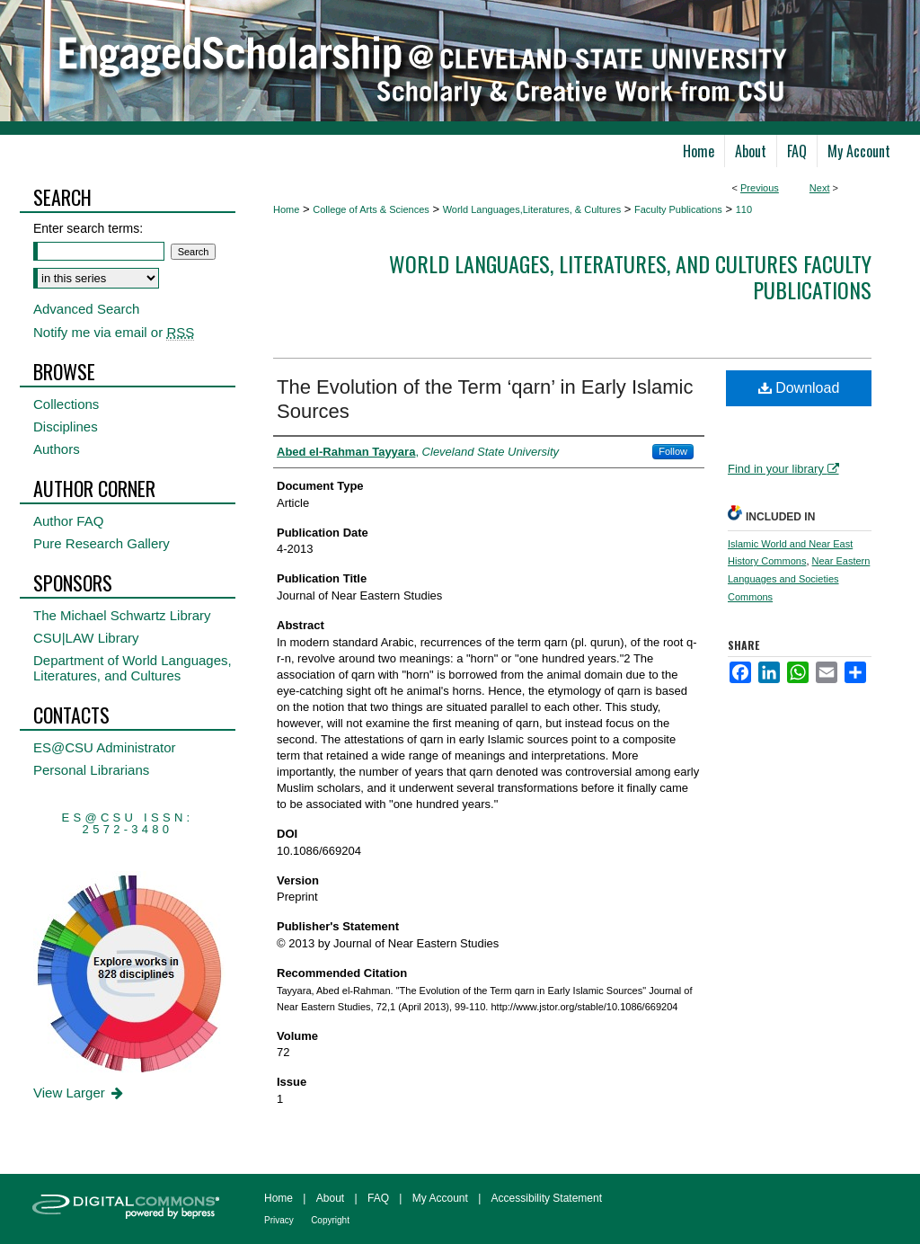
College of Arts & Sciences (371, 209)
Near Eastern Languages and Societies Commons (799, 578)
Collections (66, 404)
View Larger (79, 1092)
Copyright (330, 1220)
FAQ (378, 1198)
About (330, 1198)
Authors (56, 449)
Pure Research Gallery (101, 543)
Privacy (279, 1220)
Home (286, 209)
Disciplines (65, 426)
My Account (440, 1198)
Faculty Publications (678, 209)
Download (799, 387)
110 (744, 209)
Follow (673, 451)
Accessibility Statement (546, 1198)
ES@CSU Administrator (104, 747)
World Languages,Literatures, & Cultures (532, 209)
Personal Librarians (91, 770)
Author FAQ (68, 521)
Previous (759, 187)
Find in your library (783, 468)
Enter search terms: (88, 228)
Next (819, 187)
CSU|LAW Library (86, 637)
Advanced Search (86, 308)
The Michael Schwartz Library (122, 615)
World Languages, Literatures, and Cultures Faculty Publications (630, 276)
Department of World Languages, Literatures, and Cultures (132, 668)
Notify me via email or (113, 332)
